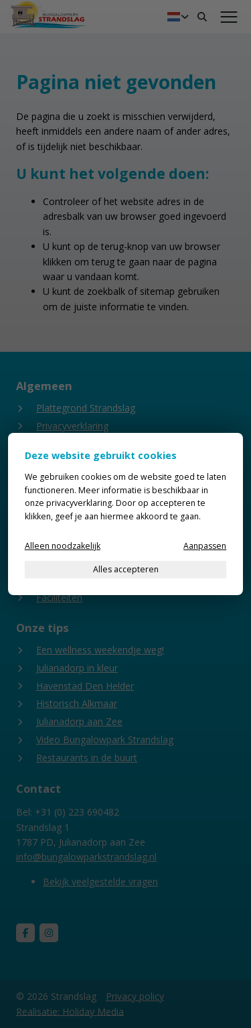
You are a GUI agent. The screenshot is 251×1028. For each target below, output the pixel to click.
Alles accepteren (126, 569)
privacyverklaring (79, 503)
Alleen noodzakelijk (62, 546)
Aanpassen (204, 546)
